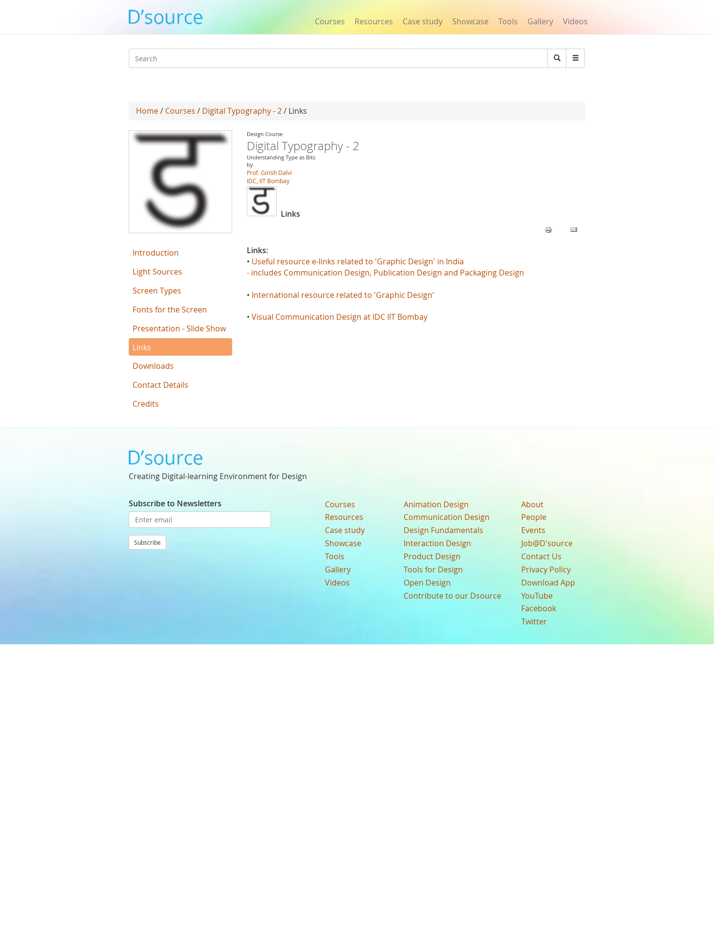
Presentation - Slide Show (179, 328)
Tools (508, 21)
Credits (146, 403)
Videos (575, 21)
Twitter (534, 621)
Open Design (427, 582)
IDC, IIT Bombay (268, 181)
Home (147, 110)
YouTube (537, 595)
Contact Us (541, 556)
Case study (422, 21)
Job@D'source (547, 543)
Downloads (153, 366)
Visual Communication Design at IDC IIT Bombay (340, 316)
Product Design (432, 556)
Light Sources (157, 271)
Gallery (540, 21)
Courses (330, 21)
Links (142, 347)
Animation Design (436, 504)
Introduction (156, 252)
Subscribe (147, 542)
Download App (548, 582)
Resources (374, 21)
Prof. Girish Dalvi (269, 172)
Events (533, 530)
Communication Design (447, 517)
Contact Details (160, 384)
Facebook (538, 608)
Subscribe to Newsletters (175, 503)
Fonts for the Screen (170, 309)
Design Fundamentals (443, 530)
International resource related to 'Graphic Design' (343, 295)
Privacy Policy (546, 569)
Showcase (470, 21)
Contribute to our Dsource (452, 595)
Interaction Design (437, 543)
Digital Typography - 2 (242, 110)
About (532, 504)
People (533, 517)
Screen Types (157, 290)
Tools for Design (433, 569)
